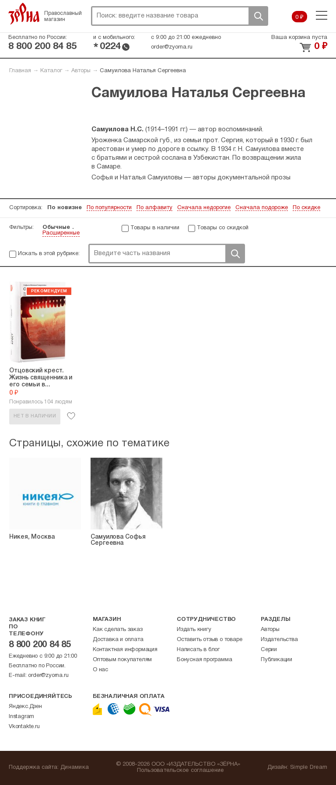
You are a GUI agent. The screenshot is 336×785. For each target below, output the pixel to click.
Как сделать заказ (118, 629)
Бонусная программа (204, 659)
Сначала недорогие (204, 207)
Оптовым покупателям (122, 659)
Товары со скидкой (222, 228)
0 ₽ (299, 17)
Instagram (21, 716)
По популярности (109, 207)
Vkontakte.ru (24, 726)
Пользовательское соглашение (180, 770)
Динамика (74, 767)
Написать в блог (198, 649)
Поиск (258, 16)
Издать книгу (194, 629)
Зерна (24, 14)
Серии (269, 649)
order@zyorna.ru (171, 47)
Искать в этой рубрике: (49, 253)
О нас (100, 670)
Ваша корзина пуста (299, 37)
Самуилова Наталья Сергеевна (143, 71)
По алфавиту (154, 207)
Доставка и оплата (118, 639)
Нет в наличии (35, 416)
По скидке (306, 207)
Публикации (276, 659)
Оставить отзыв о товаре (209, 639)
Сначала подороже (261, 207)
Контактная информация (125, 649)
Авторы (81, 71)
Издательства (279, 639)
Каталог (51, 71)
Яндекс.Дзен (25, 706)
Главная (20, 71)
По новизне (64, 207)
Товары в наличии (154, 228)
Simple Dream (308, 767)
